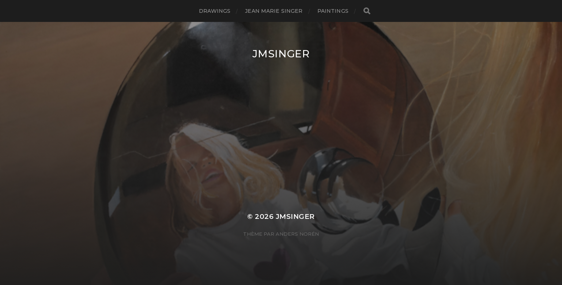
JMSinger (281, 54)
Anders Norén (297, 234)
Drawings (214, 11)
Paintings (332, 11)
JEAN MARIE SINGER (273, 11)
